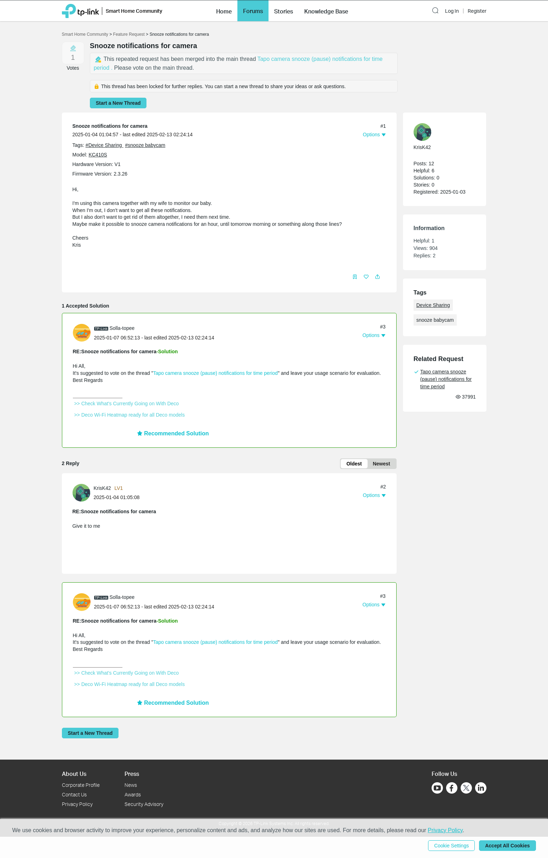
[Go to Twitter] (466, 788)
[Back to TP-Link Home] (80, 10)
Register (477, 10)
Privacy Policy (77, 804)
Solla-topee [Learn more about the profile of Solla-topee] (122, 328)
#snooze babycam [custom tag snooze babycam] (145, 145)
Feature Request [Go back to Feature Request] (129, 34)
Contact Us (74, 794)
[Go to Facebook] (451, 788)
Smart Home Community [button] (134, 11)
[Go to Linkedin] (480, 788)
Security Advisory (144, 804)
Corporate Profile (81, 785)
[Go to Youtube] (437, 788)
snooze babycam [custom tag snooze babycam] (435, 320)
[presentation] (82, 333)
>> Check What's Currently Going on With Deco (126, 403)
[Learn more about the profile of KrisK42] (83, 492)
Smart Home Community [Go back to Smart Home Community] (85, 34)
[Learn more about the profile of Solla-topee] (83, 332)
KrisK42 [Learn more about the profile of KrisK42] (102, 488)
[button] (223, 10)
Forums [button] (253, 11)
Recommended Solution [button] (173, 433)
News (131, 785)
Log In (452, 10)
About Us (74, 773)
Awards (133, 794)
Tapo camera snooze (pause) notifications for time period (215, 373)
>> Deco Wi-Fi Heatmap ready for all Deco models (129, 415)
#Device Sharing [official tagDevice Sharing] (104, 145)
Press (132, 773)
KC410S (97, 155)
